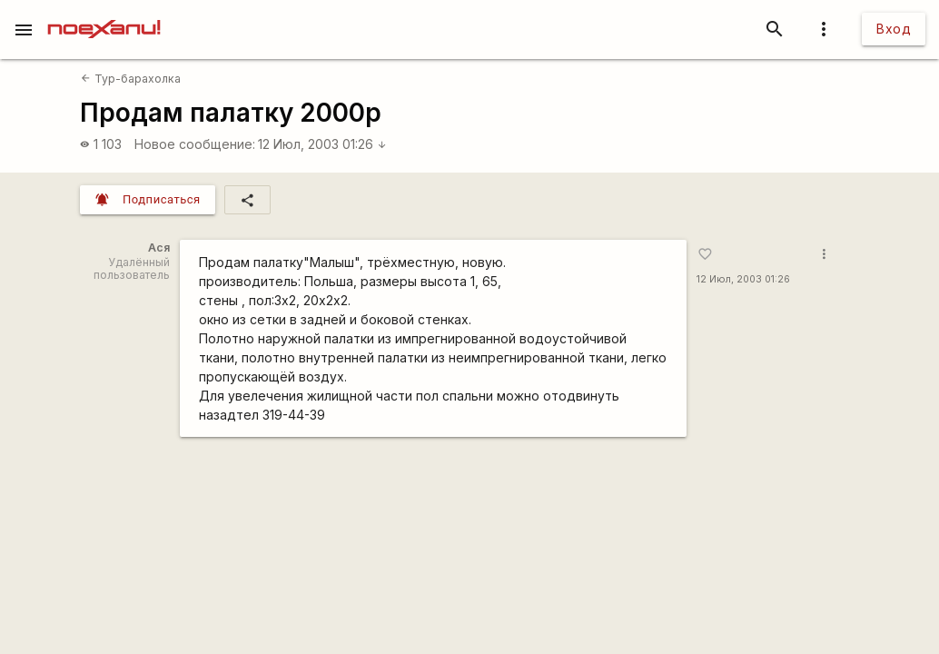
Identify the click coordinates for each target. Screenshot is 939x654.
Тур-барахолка (130, 78)
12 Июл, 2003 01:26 (322, 144)
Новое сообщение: (194, 144)
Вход (893, 28)
